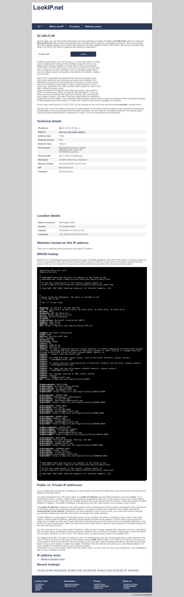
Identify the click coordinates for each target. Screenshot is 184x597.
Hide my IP (98, 588)
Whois (37, 590)
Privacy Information (101, 586)
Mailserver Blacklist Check (53, 559)
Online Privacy (99, 584)
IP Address (39, 584)
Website (38, 586)
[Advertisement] (92, 17)
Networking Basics (72, 584)
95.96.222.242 (60, 570)
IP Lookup (74, 26)
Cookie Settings (129, 586)
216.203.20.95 (89, 570)
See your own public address (72, 132)
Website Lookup (93, 26)
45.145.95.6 (133, 570)
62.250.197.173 (120, 570)
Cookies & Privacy (130, 584)
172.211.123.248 (44, 570)
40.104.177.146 (104, 570)
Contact (126, 588)
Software (38, 588)
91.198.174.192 (75, 570)
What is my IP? (56, 26)
